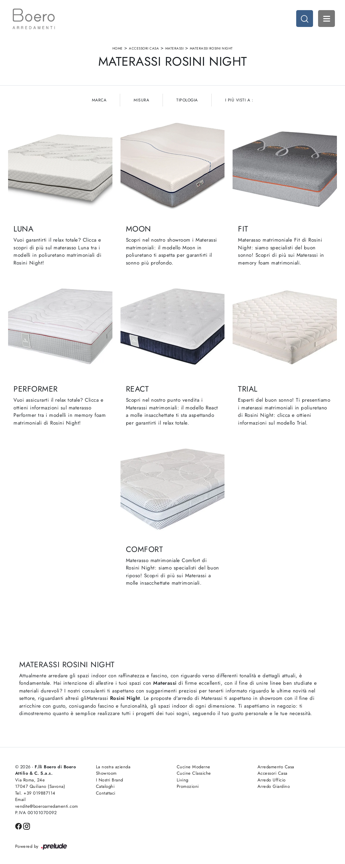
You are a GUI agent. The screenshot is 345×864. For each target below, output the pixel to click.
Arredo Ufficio (271, 780)
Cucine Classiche (194, 773)
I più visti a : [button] (239, 100)
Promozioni (188, 786)
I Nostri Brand (109, 780)
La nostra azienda (113, 767)
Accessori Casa (144, 48)
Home (117, 48)
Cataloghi (105, 786)
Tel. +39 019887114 (35, 793)
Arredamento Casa (275, 767)
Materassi (174, 48)
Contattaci (105, 793)
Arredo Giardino (273, 786)
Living (182, 780)
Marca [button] (99, 100)
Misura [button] (141, 100)
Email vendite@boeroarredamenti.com (46, 802)
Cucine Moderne (193, 767)
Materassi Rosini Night (211, 48)
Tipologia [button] (187, 100)
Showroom (106, 773)
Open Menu (326, 18)
